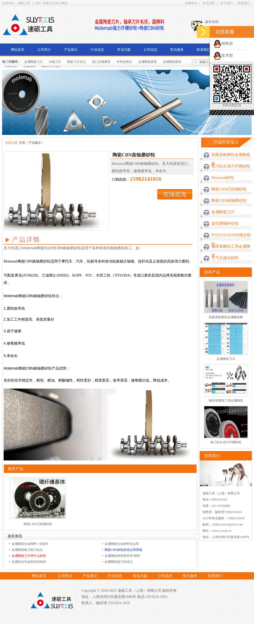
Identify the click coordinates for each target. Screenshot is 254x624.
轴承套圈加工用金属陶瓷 (230, 251)
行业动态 (97, 50)
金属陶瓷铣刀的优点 (119, 562)
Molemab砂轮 (222, 178)
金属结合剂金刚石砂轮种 (29, 562)
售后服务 (177, 50)
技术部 (223, 55)
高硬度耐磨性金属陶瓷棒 (230, 159)
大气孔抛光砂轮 (225, 258)
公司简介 (44, 50)
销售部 (223, 43)
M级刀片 (55, 62)
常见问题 (124, 50)
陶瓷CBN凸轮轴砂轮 (38, 524)
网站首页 (17, 50)
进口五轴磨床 (101, 62)
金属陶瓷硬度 (147, 62)
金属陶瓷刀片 (33, 62)
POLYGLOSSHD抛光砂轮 (231, 239)
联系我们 (244, 3)
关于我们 (226, 3)
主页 (22, 143)
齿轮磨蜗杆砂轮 (225, 223)
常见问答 (208, 3)
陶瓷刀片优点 (76, 62)
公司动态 (150, 50)
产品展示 (71, 50)
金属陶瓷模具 (172, 62)
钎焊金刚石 (124, 62)
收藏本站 (191, 3)
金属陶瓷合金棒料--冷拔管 (30, 544)
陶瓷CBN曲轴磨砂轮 (229, 200)
